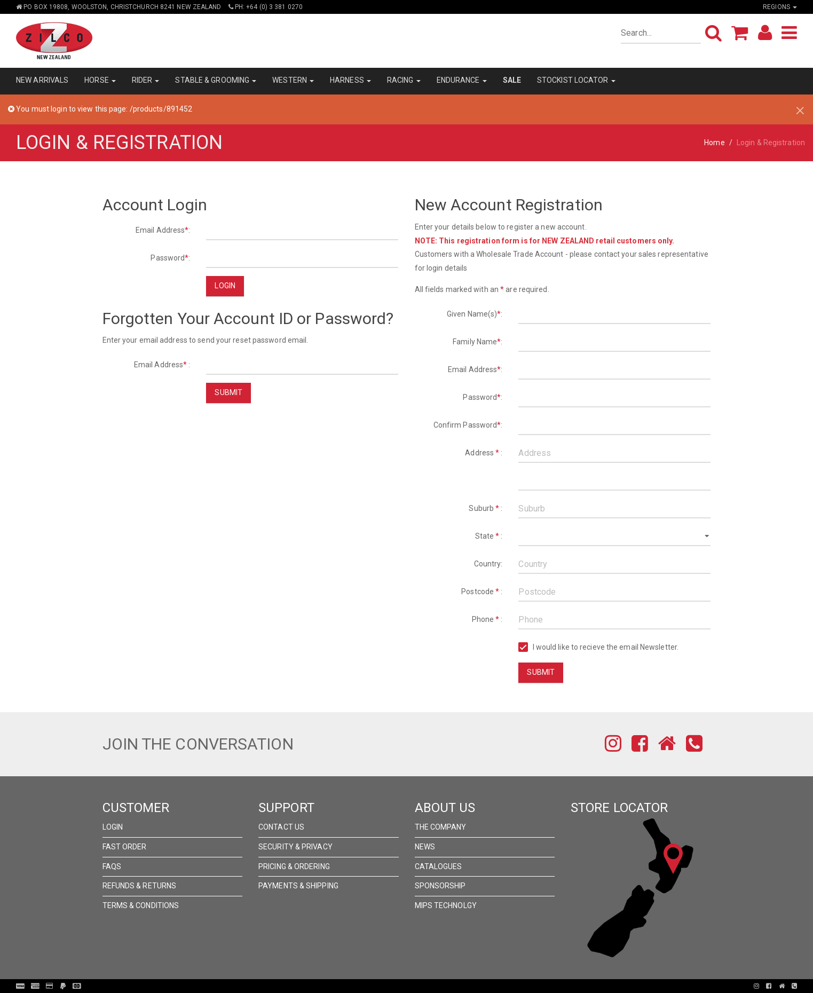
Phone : (487, 619)
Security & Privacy (295, 846)
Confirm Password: (468, 425)
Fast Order (124, 846)
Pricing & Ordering (294, 866)
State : (489, 536)
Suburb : (485, 508)
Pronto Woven (409, 986)
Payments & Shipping (298, 885)
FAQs (111, 866)
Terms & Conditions (140, 905)
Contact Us (281, 827)
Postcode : (481, 591)
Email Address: (163, 230)
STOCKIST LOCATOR (576, 80)
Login (225, 285)
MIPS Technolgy (446, 905)
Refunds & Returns (139, 885)
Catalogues (438, 866)
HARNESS (350, 80)
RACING (404, 80)
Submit (228, 392)
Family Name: (477, 341)
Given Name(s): (475, 314)
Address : (483, 452)
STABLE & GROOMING (215, 80)
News (425, 846)
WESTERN (293, 80)
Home (714, 142)
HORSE (100, 80)
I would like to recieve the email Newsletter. (598, 647)
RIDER (146, 80)
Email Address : (162, 364)
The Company (441, 827)
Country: (488, 563)
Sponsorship (440, 885)
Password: (170, 258)
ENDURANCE (462, 80)
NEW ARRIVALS (42, 80)
